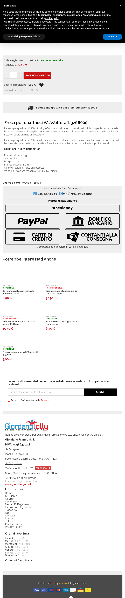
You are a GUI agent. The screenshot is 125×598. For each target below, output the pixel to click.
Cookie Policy (13, 524)
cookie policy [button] (52, 18)
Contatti (10, 515)
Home (8, 493)
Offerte (9, 498)
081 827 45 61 (47, 194)
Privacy (45, 400)
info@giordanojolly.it (25, 481)
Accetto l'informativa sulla (28, 400)
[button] (120, 5)
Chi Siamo (11, 496)
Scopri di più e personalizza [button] (24, 36)
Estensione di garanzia (18, 507)
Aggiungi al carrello (38, 75)
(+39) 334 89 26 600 (77, 194)
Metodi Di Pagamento (18, 504)
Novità (9, 518)
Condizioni (11, 501)
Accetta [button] (112, 36)
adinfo (63, 583)
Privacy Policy (13, 526)
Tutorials (10, 521)
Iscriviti (100, 392)
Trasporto (11, 510)
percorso (43, 468)
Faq (7, 512)
